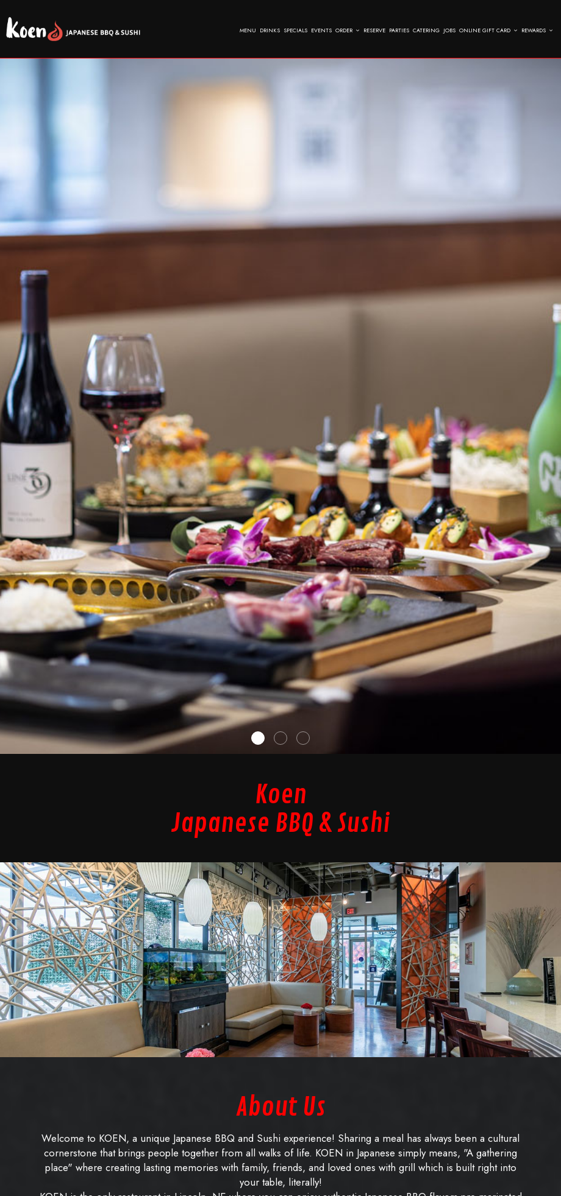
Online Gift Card (488, 30)
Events (321, 30)
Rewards (537, 30)
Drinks (270, 30)
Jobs (449, 30)
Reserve (374, 30)
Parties (399, 30)
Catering (426, 30)
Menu (248, 30)
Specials (295, 30)
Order (347, 30)
